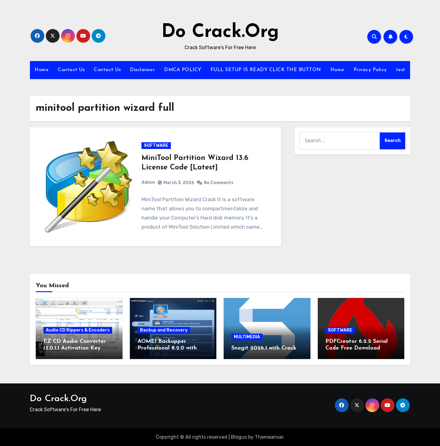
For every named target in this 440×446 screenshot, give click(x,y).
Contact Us (71, 69)
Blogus (239, 437)
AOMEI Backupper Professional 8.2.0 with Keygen (167, 348)
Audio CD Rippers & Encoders (78, 330)
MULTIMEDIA (247, 336)
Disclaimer (142, 69)
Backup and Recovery (164, 330)
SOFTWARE (156, 145)
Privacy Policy (370, 69)
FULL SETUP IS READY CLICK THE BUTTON (266, 69)
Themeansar (269, 437)
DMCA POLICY (182, 69)
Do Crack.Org (220, 32)
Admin (148, 182)
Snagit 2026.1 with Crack (263, 348)
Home (42, 69)
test (400, 69)
